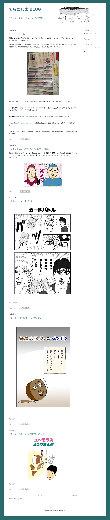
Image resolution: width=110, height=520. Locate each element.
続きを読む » (13, 302)
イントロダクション (17, 34)
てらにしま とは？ (91, 33)
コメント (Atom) (17, 498)
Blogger (62, 510)
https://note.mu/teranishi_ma (24, 123)
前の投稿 (74, 495)
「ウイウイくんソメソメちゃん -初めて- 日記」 (29, 149)
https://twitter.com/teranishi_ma (26, 116)
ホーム (40, 495)
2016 (88, 42)
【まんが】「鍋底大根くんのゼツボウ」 (26, 318)
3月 (89, 45)
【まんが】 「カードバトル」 (21, 201)
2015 (88, 51)
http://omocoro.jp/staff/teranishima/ (32, 108)
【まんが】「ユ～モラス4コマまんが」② (26, 434)
